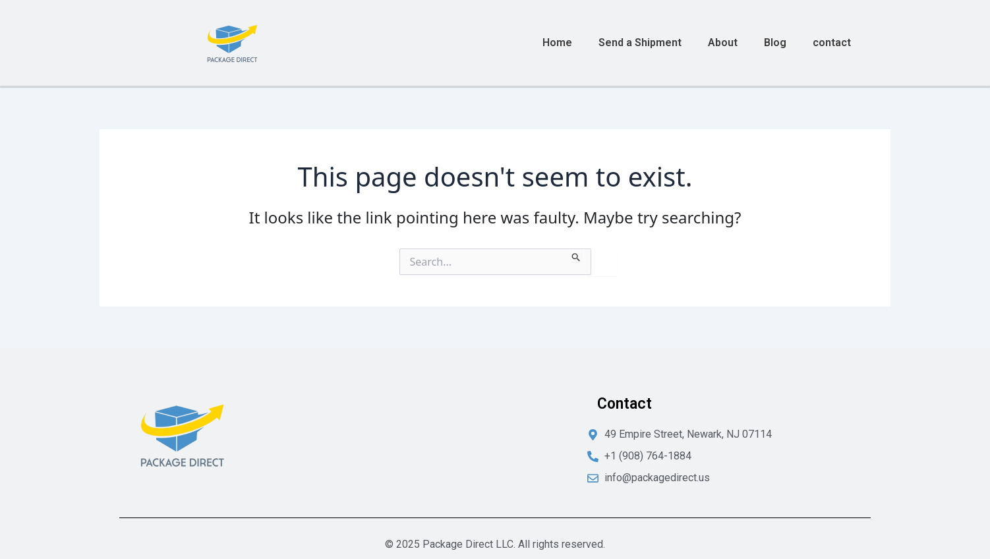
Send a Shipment (640, 42)
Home (557, 42)
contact (832, 42)
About (723, 42)
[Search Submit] (576, 255)
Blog (775, 42)
